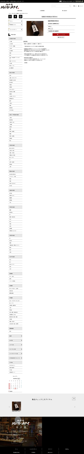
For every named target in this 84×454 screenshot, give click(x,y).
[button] (9, 407)
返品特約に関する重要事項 (53, 31)
